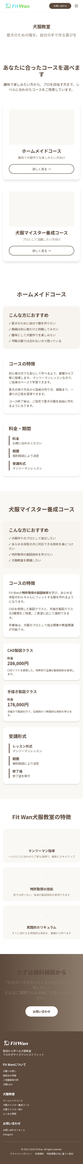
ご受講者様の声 (10, 1079)
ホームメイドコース (13, 1100)
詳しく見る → (41, 169)
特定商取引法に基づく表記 (60, 1153)
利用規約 (39, 1153)
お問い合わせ (60, 5)
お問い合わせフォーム (14, 1129)
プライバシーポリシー (21, 1153)
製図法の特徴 (9, 1075)
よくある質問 (9, 1113)
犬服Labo (8, 1084)
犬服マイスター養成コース (16, 1104)
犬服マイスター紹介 (13, 1109)
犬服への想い (9, 1071)
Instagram (8, 1134)
